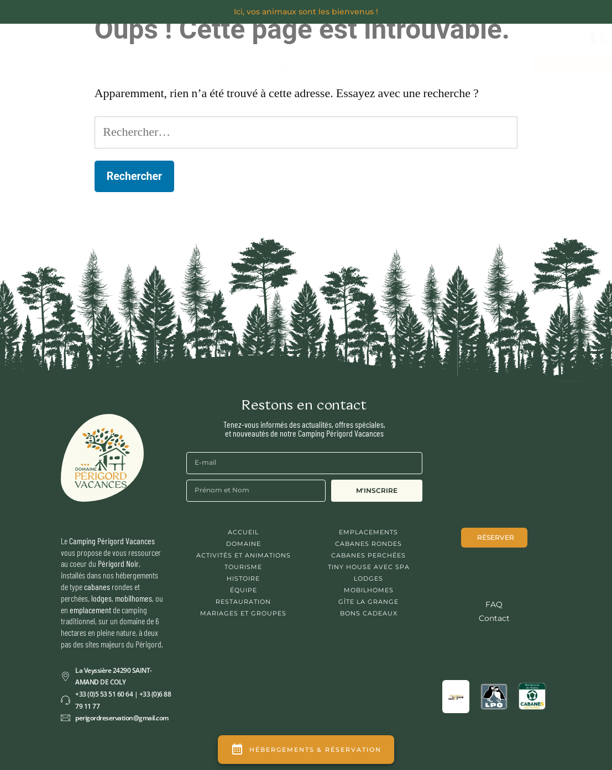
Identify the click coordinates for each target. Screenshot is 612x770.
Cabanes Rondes (368, 544)
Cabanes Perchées (368, 555)
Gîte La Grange (368, 602)
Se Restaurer (213, 47)
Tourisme (243, 567)
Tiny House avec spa (369, 567)
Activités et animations (243, 555)
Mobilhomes (369, 590)
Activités (137, 72)
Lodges (368, 578)
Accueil (243, 532)
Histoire (243, 578)
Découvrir (56, 47)
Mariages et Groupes (390, 63)
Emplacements (368, 532)
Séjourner (132, 47)
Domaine (243, 544)
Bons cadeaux (536, 63)
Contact (471, 62)
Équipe (243, 590)
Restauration (243, 602)
